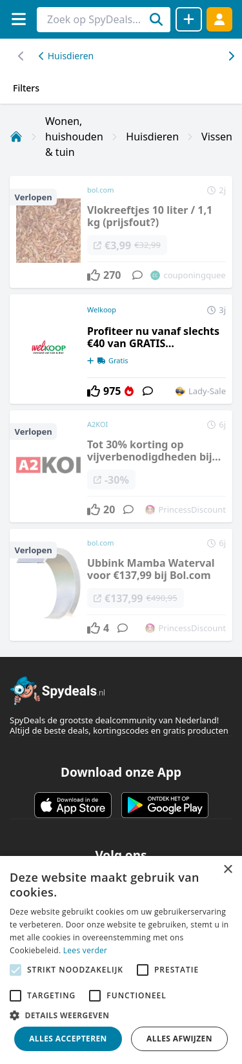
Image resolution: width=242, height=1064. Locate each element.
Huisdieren (66, 56)
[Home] (16, 136)
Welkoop (101, 309)
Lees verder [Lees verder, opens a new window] (85, 950)
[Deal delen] (189, 19)
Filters (26, 88)
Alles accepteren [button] (68, 1038)
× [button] (227, 870)
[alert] (121, 960)
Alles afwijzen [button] (179, 1038)
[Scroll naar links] (230, 56)
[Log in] (219, 19)
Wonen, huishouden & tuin (74, 136)
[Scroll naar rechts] (21, 56)
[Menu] (18, 19)
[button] (121, 1015)
